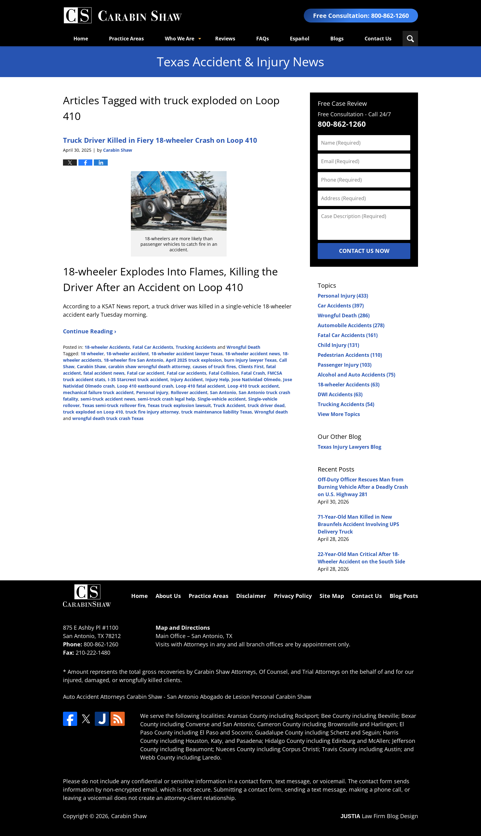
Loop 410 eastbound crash (145, 386)
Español (299, 38)
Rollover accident (189, 392)
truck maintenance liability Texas (216, 412)
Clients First (251, 366)
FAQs (262, 38)
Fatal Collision (224, 373)
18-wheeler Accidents (107, 347)
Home (80, 38)
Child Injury (338, 345)
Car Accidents (341, 305)
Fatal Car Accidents (152, 347)
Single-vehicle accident (222, 399)
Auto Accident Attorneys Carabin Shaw (112, 696)
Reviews (225, 38)
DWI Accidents (340, 394)
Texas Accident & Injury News (122, 15)
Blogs (337, 38)
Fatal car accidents (186, 373)
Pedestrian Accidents (350, 355)
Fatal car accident (145, 373)
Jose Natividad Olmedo (256, 379)
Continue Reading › (89, 331)
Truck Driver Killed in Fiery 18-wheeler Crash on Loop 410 (160, 140)
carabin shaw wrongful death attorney (149, 366)
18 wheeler (92, 353)
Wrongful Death (243, 347)
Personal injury (152, 392)
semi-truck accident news (108, 399)
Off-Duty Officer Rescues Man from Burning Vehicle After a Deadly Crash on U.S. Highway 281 (363, 487)
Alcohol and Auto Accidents (356, 374)
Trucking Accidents (196, 347)
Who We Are (179, 38)
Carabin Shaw (91, 366)
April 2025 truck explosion (194, 360)
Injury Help (217, 379)
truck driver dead (266, 405)
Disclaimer (251, 595)
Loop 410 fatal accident (200, 386)
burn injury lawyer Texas (250, 360)
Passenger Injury (344, 364)
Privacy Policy (293, 595)
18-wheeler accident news (252, 353)
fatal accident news (103, 373)
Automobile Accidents (351, 325)
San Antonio (223, 392)
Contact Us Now (364, 250)
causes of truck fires (214, 366)
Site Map (332, 595)
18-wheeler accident (127, 353)
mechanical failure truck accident (98, 392)
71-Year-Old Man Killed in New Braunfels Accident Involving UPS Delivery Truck (358, 524)
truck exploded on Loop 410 (93, 412)
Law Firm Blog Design (379, 816)
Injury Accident (186, 379)
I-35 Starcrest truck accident (138, 379)
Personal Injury (343, 295)
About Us (168, 595)
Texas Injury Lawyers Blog (349, 446)
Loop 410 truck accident (253, 386)
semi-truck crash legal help (166, 399)
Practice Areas (126, 38)
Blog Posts (404, 595)
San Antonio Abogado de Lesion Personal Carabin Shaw (239, 696)
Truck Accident (229, 405)
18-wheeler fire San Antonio (133, 360)
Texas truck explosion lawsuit (179, 405)
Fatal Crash (253, 373)
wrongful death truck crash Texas (108, 418)
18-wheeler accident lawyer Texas (187, 353)
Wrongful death (271, 412)
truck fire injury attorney (152, 412)
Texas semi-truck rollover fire (113, 405)
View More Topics (339, 414)
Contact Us (378, 38)
